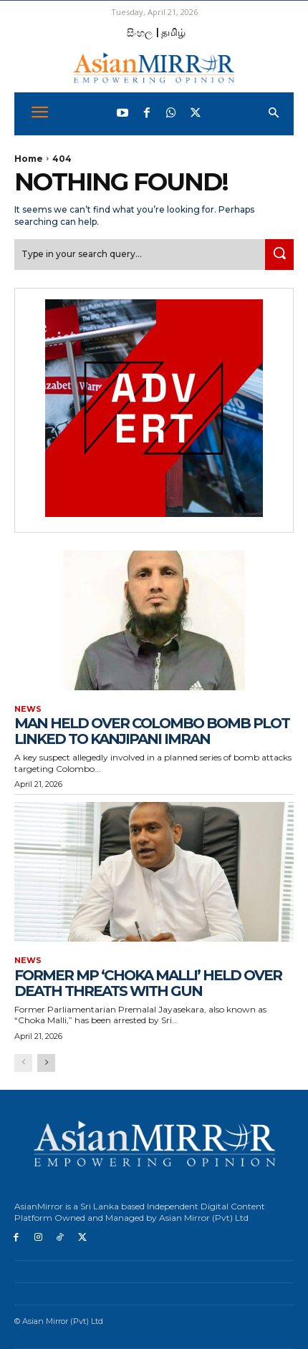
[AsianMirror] (154, 68)
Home (28, 158)
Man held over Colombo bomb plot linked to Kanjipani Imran (151, 731)
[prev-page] (23, 1063)
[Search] (279, 254)
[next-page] (46, 1063)
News (28, 709)
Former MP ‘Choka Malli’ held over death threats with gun (147, 983)
